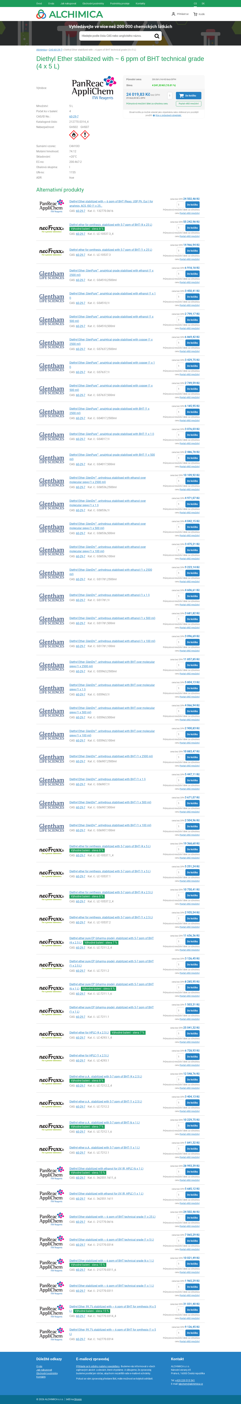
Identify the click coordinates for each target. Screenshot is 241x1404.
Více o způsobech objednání (168, 115)
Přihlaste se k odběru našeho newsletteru (98, 1366)
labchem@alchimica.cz (191, 1383)
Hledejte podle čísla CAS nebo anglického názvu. (112, 35)
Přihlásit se (183, 14)
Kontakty (41, 1376)
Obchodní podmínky (47, 1373)
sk (203, 3)
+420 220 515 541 (185, 1380)
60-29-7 (74, 116)
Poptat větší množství (189, 103)
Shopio (78, 1399)
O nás (39, 1366)
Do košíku (192, 204)
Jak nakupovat (44, 1369)
